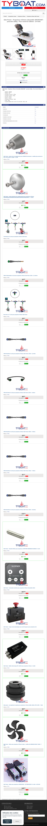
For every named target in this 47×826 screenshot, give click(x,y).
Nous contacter (8, 806)
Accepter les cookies (7, 821)
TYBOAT (5, 16)
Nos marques (30, 806)
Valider (30, 818)
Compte (34, 10)
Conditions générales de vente (11, 808)
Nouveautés (12, 7)
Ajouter (25, 75)
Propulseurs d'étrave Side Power (33, 16)
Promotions (35, 7)
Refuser (17, 821)
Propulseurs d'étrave (21, 16)
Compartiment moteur (12, 16)
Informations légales (9, 807)
